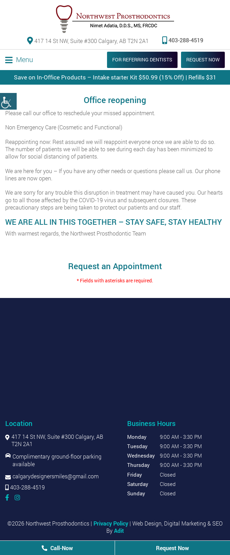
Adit (119, 530)
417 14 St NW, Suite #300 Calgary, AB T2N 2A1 (88, 40)
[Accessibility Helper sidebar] (8, 101)
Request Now (203, 59)
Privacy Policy (110, 523)
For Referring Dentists (142, 59)
